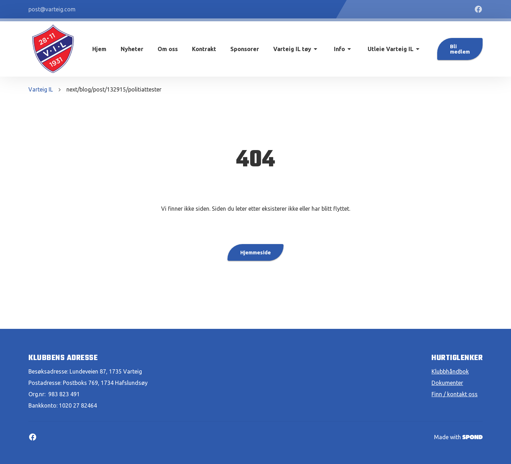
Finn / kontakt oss (455, 394)
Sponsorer (244, 49)
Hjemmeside (255, 252)
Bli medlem (460, 49)
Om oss (168, 49)
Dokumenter (447, 383)
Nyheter (132, 49)
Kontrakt (204, 49)
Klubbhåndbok (450, 371)
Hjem (99, 49)
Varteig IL (40, 89)
